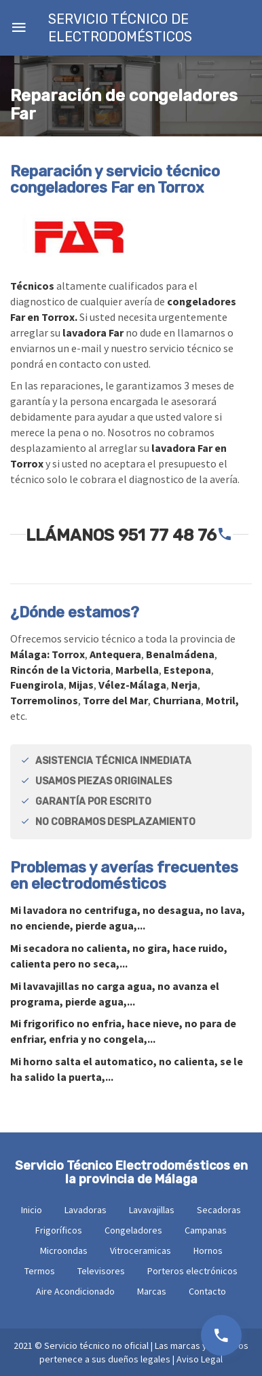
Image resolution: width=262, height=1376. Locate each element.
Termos (39, 1271)
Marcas (151, 1291)
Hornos (208, 1250)
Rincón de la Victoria (60, 669)
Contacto (207, 1291)
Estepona (187, 669)
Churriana (177, 700)
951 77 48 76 (167, 535)
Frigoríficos (58, 1230)
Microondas (64, 1250)
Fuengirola (37, 684)
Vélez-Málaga (132, 684)
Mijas (81, 684)
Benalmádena (180, 654)
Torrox (68, 654)
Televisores (101, 1271)
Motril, (222, 700)
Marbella (137, 669)
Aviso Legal (199, 1359)
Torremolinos (44, 700)
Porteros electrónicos (192, 1271)
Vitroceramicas (140, 1250)
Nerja (184, 684)
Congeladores (133, 1230)
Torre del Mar (115, 700)
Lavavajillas (151, 1210)
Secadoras (219, 1210)
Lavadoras (85, 1210)
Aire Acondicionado (75, 1291)
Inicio (31, 1210)
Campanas (206, 1230)
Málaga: (31, 654)
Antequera (115, 654)
